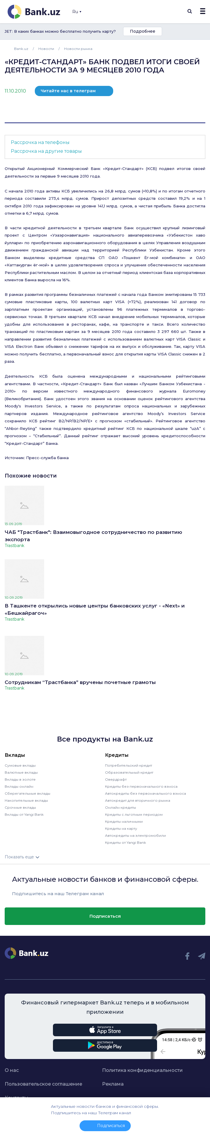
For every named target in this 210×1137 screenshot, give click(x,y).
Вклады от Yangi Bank (24, 814)
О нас (12, 1070)
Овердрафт (116, 779)
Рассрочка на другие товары (46, 151)
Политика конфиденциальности (142, 1070)
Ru (76, 11)
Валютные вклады (21, 772)
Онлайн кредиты (120, 807)
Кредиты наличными (124, 821)
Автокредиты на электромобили (135, 835)
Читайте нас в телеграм (68, 90)
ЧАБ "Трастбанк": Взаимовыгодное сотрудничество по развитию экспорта (93, 536)
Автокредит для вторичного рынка (137, 800)
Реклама (113, 1084)
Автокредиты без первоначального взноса (145, 793)
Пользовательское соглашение (43, 1084)
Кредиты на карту (121, 828)
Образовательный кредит (129, 772)
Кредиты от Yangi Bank (125, 842)
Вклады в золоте (20, 779)
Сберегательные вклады (27, 793)
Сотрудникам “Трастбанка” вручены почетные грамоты (80, 682)
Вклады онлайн (19, 786)
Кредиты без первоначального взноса (141, 786)
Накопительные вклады (26, 800)
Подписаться (105, 916)
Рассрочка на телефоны (40, 142)
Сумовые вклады (20, 765)
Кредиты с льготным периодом (134, 814)
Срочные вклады (20, 807)
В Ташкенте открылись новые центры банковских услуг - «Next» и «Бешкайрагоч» (95, 609)
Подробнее (142, 31)
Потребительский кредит (128, 765)
